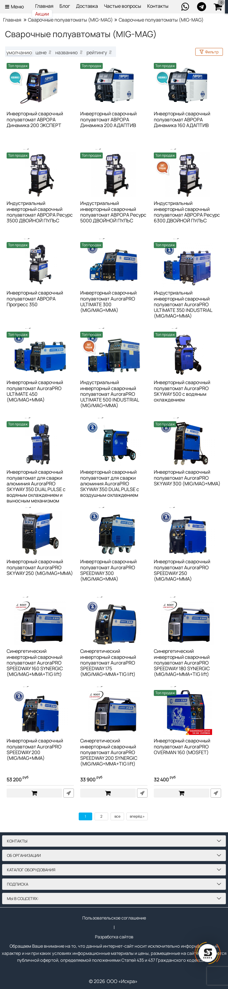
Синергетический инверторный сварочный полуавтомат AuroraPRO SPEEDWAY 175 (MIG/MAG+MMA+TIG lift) (108, 662)
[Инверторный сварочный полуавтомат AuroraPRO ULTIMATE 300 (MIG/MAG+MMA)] (113, 264)
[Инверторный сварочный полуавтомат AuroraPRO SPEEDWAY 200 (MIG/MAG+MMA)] (40, 712)
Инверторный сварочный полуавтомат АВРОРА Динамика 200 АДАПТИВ (108, 119)
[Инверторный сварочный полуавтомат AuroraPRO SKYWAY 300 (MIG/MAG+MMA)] (187, 443)
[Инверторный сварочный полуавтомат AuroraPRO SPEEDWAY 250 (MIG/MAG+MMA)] (187, 533)
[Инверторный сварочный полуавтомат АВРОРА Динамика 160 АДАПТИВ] (187, 85)
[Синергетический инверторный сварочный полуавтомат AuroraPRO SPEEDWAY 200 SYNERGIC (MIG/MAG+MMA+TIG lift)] (113, 712)
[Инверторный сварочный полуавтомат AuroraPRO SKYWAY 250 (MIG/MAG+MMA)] (40, 533)
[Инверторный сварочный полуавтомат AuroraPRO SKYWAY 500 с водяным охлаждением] (187, 354)
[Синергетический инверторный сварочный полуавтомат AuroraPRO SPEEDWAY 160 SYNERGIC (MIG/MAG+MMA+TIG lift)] (40, 622)
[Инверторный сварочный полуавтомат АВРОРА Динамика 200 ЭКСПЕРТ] (40, 85)
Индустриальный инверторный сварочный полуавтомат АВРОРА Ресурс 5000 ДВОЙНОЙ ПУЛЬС (113, 212)
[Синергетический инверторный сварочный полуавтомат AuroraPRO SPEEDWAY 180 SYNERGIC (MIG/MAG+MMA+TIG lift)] (187, 622)
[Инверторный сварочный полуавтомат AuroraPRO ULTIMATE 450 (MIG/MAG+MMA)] (40, 354)
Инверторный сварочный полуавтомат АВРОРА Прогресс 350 (35, 298)
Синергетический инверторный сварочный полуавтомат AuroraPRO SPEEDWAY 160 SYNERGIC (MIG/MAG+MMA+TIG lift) (35, 662)
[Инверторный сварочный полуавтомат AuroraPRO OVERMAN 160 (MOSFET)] (187, 712)
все (117, 816)
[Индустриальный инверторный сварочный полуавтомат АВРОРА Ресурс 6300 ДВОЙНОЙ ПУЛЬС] (187, 174)
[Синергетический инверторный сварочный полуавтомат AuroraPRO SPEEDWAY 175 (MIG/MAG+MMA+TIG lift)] (113, 622)
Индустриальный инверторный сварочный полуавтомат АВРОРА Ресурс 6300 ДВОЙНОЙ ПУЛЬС (187, 212)
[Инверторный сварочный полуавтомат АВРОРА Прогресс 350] (40, 264)
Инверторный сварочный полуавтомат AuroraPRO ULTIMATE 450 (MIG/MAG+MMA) (35, 391)
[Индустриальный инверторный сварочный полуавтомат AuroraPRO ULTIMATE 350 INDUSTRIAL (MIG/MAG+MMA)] (187, 264)
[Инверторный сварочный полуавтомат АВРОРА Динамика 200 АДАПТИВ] (113, 85)
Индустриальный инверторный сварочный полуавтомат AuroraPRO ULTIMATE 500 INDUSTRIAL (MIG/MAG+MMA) (109, 394)
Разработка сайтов (114, 936)
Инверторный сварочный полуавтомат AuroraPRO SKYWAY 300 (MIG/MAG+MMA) (187, 478)
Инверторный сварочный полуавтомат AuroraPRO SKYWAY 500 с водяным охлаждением (182, 391)
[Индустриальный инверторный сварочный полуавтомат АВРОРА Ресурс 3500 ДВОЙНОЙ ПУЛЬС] (40, 174)
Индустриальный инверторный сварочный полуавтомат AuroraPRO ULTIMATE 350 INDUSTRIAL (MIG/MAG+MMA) (183, 304)
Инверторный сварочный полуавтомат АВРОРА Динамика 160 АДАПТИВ (182, 119)
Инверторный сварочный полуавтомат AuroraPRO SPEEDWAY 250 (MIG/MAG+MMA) (182, 570)
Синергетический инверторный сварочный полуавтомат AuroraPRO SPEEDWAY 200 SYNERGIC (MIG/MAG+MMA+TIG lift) (108, 752)
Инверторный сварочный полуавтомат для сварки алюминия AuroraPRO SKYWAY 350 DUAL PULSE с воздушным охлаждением (109, 483)
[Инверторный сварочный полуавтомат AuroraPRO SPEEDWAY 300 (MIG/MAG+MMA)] (113, 533)
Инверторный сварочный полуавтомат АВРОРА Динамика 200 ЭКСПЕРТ (35, 119)
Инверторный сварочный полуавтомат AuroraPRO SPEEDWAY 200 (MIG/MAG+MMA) (35, 749)
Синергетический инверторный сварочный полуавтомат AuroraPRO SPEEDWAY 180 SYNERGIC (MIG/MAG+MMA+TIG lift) (182, 662)
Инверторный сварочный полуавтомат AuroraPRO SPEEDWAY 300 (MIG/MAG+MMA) (108, 570)
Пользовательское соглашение (114, 916)
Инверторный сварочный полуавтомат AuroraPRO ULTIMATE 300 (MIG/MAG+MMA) (108, 301)
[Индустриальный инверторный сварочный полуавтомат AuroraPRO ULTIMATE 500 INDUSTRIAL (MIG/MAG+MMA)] (113, 354)
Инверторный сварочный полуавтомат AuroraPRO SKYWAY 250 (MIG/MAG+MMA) (40, 567)
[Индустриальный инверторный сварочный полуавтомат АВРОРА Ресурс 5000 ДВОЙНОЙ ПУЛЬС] (113, 174)
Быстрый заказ (68, 793)
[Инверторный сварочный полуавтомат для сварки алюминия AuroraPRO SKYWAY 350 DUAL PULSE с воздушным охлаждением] (113, 443)
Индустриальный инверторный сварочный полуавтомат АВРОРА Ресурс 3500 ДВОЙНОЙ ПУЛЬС (40, 212)
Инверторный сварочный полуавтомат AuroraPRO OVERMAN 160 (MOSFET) (182, 746)
